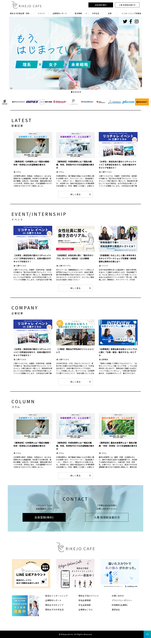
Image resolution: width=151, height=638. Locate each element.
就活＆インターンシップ (56, 595)
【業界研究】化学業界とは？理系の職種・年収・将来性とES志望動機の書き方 (32, 163)
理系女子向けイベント (88, 595)
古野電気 (104, 359)
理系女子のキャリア (54, 604)
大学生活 (95, 13)
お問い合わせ (118, 595)
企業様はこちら (85, 609)
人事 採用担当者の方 (127, 5)
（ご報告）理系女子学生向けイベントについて (75, 351)
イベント (41, 13)
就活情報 (78, 13)
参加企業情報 (84, 600)
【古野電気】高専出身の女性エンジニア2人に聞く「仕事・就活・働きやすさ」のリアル (118, 352)
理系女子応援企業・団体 (20, 13)
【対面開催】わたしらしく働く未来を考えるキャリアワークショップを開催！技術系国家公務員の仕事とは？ (117, 258)
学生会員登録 (84, 604)
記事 (110, 13)
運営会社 (116, 609)
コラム (18, 172)
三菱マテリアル (65, 265)
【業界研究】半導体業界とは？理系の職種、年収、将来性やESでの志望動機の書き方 (75, 164)
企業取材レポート (60, 13)
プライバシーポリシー (122, 600)
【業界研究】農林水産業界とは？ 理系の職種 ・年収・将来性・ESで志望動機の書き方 (118, 444)
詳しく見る (75, 194)
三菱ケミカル (106, 172)
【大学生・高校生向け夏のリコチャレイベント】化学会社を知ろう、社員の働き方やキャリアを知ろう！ (117, 164)
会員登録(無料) (101, 5)
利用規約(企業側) (120, 604)
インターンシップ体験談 (131, 13)
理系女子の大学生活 (54, 609)
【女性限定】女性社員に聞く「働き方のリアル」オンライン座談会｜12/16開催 (75, 257)
